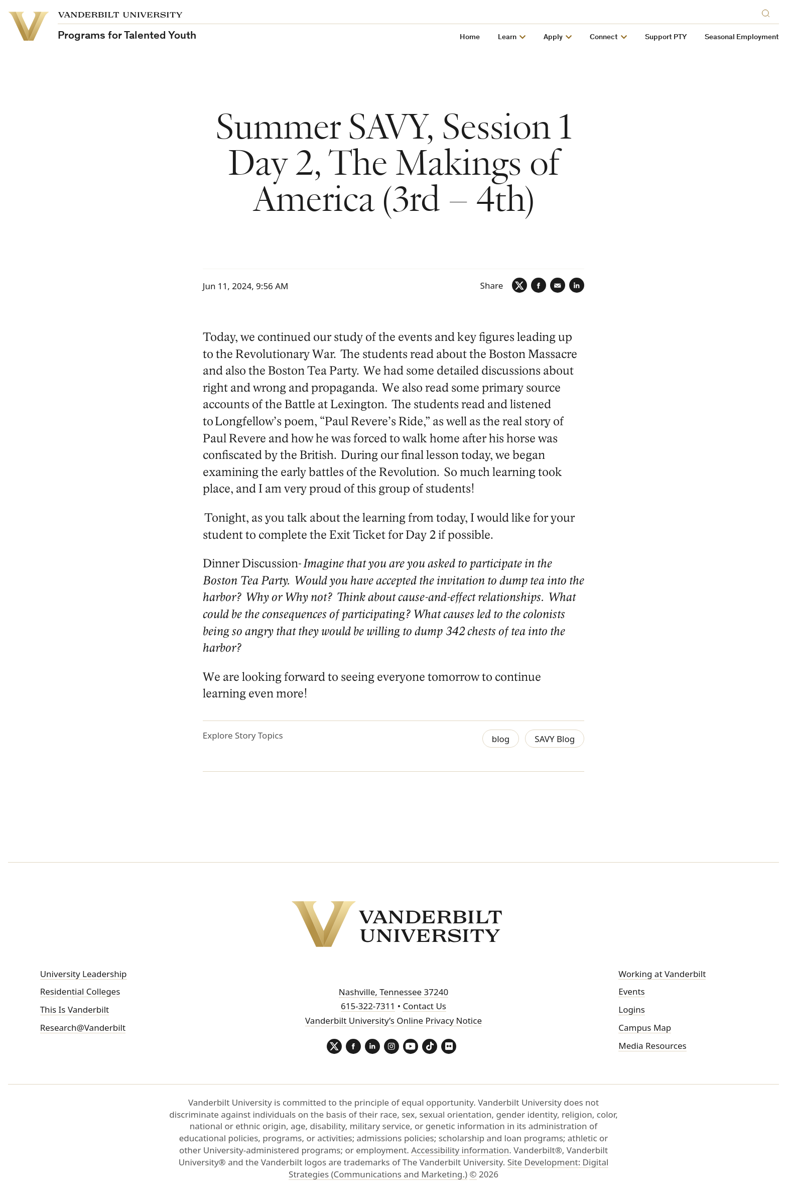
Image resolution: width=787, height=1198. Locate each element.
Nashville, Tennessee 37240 (393, 992)
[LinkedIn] (576, 285)
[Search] (768, 12)
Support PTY (666, 37)
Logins (631, 1009)
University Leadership (83, 974)
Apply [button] (553, 37)
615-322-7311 (368, 1006)
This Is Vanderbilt (74, 1009)
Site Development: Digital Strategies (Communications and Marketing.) (448, 1168)
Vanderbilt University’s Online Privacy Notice (393, 1020)
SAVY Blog (555, 739)
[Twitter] (519, 285)
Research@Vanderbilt (82, 1027)
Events (631, 991)
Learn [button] (507, 37)
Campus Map (644, 1027)
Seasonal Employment (742, 37)
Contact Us (424, 1006)
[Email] (557, 285)
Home (470, 37)
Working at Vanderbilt (662, 974)
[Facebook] (538, 285)
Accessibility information (460, 1150)
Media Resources (652, 1045)
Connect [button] (604, 37)
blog (501, 739)
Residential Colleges (80, 991)
